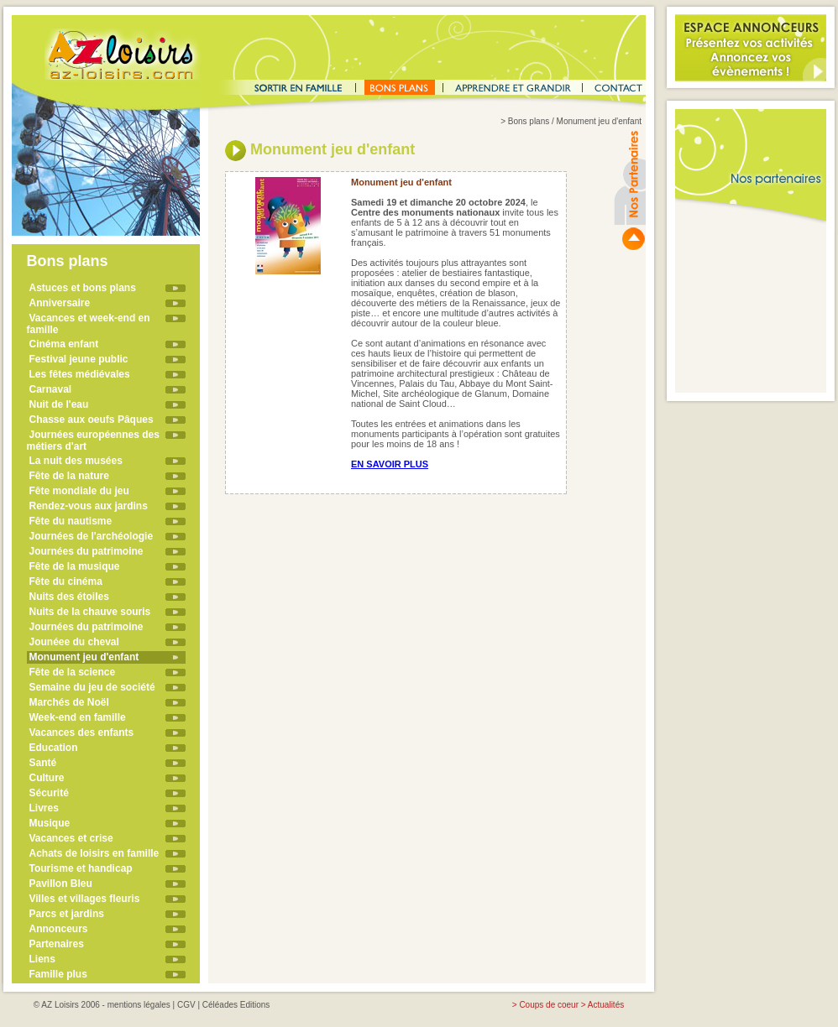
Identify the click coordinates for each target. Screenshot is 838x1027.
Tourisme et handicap (81, 868)
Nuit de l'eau (59, 404)
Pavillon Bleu (60, 883)
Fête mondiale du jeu (79, 491)
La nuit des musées (76, 461)
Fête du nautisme (71, 521)
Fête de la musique (74, 566)
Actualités (606, 1004)
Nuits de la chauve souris (90, 612)
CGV (186, 1004)
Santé (43, 763)
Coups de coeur (549, 1004)
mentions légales (138, 1004)
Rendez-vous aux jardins (88, 506)
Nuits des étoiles (69, 596)
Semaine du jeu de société (92, 687)
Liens (42, 959)
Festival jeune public (78, 359)
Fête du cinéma (65, 581)
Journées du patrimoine (86, 551)
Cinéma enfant (64, 344)
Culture (47, 778)
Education (53, 747)
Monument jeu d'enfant (84, 657)
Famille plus (58, 974)
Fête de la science (72, 672)
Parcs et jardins (66, 914)
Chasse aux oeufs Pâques (91, 419)
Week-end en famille (77, 717)
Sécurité (49, 793)
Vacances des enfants (81, 732)
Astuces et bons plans (82, 288)
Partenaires (56, 944)
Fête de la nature (69, 476)
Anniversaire (60, 303)
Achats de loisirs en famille (94, 853)
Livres (44, 808)
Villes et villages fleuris (84, 898)
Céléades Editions (236, 1004)
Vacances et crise (71, 838)
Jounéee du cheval (74, 642)
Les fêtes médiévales (79, 374)
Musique (50, 823)
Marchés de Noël (69, 702)
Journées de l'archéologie (91, 536)
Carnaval (50, 389)
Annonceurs (58, 929)
